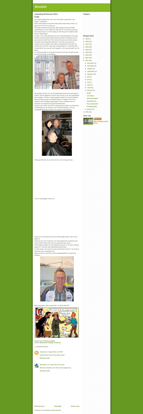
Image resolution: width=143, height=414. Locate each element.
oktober (90, 69)
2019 (87, 39)
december (90, 63)
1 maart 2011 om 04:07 (55, 352)
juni (88, 79)
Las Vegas (90, 96)
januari (89, 109)
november (91, 66)
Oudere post (75, 406)
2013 (87, 55)
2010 (87, 112)
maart (89, 87)
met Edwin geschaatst (50, 101)
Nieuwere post (39, 406)
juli (88, 77)
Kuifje (89, 93)
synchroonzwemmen (58, 103)
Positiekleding (92, 106)
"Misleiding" (43, 34)
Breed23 (41, 6)
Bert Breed (43, 364)
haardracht (59, 93)
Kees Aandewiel (92, 104)
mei (88, 82)
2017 (87, 44)
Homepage (57, 406)
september (91, 71)
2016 (87, 47)
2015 (87, 49)
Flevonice (75, 105)
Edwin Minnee (57, 99)
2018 (87, 41)
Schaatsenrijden (92, 98)
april (89, 85)
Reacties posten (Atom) (52, 410)
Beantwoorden (45, 358)
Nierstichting (63, 107)
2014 (87, 52)
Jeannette (43, 352)
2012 (87, 58)
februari (90, 90)
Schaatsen (57, 342)
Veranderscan (91, 101)
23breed (99, 119)
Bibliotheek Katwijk (46, 342)
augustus (90, 74)
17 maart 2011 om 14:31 (56, 364)
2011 (87, 60)
